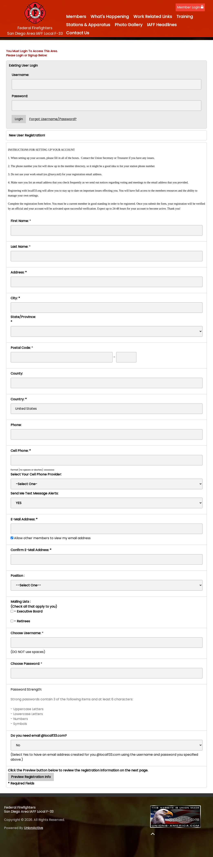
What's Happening (110, 16)
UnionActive (33, 828)
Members (76, 16)
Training (184, 16)
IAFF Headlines (162, 25)
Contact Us (77, 33)
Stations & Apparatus (88, 25)
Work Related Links (152, 16)
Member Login (190, 7)
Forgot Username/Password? (53, 119)
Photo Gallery (128, 25)
